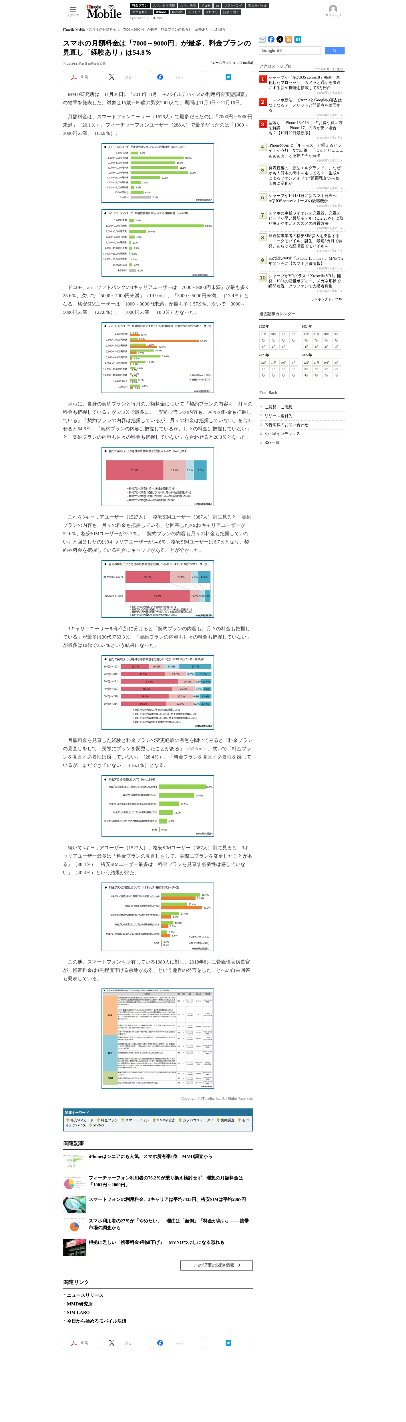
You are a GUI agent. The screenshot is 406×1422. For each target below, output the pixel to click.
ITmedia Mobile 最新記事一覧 (288, 38)
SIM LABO (78, 1312)
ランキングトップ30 (326, 299)
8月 (294, 334)
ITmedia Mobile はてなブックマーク (297, 38)
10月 (274, 334)
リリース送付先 (278, 416)
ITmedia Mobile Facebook (271, 38)
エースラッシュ (224, 63)
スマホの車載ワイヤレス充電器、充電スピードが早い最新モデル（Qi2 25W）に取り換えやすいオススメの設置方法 (305, 218)
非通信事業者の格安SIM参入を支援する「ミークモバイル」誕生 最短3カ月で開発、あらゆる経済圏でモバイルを (305, 241)
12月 (307, 334)
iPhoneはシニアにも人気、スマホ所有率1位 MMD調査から (150, 1156)
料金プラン (109, 1120)
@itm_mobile (280, 38)
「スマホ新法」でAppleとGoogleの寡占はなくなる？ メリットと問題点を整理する (305, 105)
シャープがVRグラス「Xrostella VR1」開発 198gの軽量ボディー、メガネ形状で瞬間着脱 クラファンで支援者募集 (304, 281)
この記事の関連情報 (214, 1265)
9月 (284, 334)
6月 (274, 340)
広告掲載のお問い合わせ (286, 425)
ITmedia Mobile (74, 29)
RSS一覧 (272, 442)
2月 (274, 346)
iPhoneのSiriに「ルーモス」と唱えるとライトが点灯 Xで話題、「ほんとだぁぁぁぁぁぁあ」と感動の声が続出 (305, 150)
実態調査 (227, 1120)
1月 (284, 346)
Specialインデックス (282, 434)
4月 (294, 340)
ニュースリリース (85, 1295)
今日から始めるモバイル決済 (96, 1321)
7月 (264, 340)
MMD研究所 (166, 1120)
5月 (284, 340)
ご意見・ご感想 (278, 407)
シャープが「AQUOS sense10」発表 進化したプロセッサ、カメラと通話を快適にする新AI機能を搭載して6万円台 (304, 82)
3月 (264, 346)
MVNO (98, 1125)
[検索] (289, 50)
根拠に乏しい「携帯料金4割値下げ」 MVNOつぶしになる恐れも (156, 1242)
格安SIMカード (81, 1120)
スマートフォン (137, 1120)
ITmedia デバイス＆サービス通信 (262, 38)
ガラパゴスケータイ (198, 1120)
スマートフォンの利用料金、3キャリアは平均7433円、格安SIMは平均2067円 (167, 1199)
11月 (264, 334)
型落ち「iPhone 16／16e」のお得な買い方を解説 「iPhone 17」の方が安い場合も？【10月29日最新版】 (305, 128)
